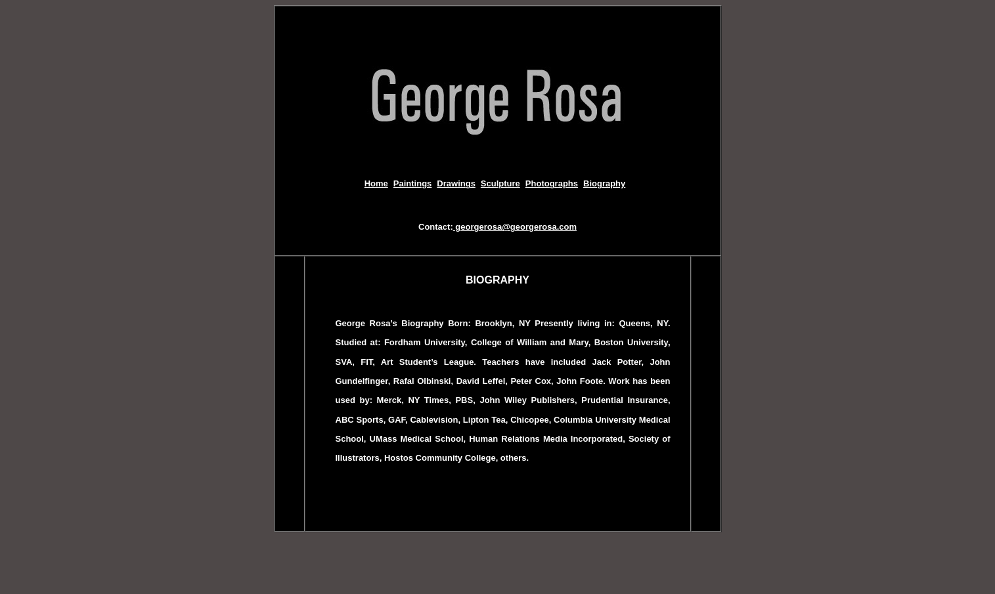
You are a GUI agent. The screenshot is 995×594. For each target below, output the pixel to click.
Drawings (456, 183)
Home (376, 183)
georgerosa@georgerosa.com (515, 227)
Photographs (551, 183)
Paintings (412, 183)
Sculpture (500, 183)
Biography (604, 183)
